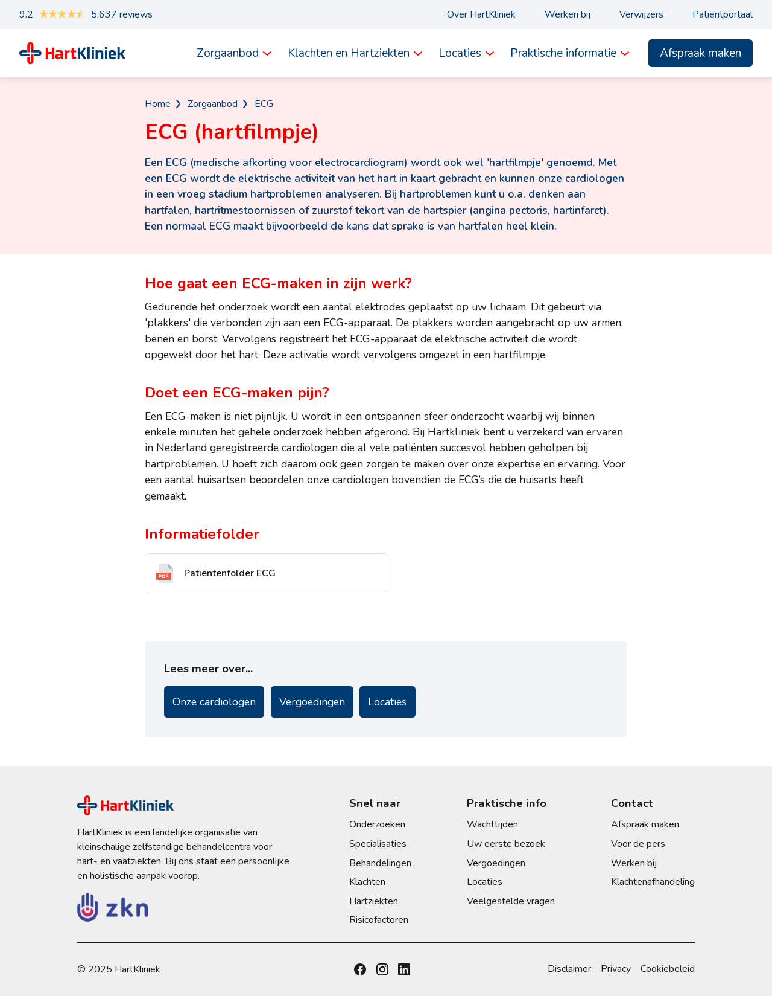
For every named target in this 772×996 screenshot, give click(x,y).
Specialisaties (378, 843)
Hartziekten (373, 901)
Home (158, 104)
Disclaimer (569, 968)
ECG (264, 104)
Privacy (616, 968)
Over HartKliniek (481, 14)
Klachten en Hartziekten (349, 53)
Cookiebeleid (668, 968)
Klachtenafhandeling (653, 881)
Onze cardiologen (214, 702)
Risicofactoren (378, 920)
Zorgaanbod (228, 53)
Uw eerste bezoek (506, 843)
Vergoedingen (312, 702)
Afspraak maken (700, 53)
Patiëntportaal (722, 14)
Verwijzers (641, 14)
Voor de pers (638, 843)
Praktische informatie (563, 53)
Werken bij (567, 14)
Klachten (367, 881)
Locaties (459, 53)
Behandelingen (380, 863)
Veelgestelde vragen (511, 901)
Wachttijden (492, 824)
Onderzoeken (377, 824)
